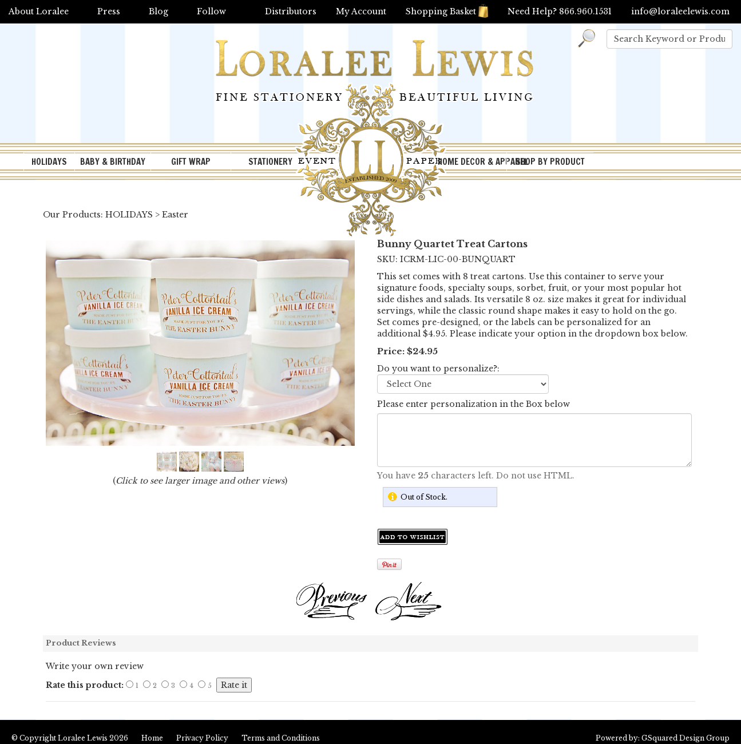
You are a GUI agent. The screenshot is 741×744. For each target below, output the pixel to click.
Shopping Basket (447, 11)
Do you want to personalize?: (438, 368)
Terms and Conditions (280, 738)
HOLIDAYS (49, 162)
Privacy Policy (202, 738)
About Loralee (39, 11)
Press (108, 11)
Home (152, 738)
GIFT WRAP (191, 162)
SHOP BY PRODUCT (550, 162)
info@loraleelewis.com (680, 11)
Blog (158, 11)
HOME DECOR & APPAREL (472, 162)
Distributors (290, 11)
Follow (211, 11)
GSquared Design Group (685, 738)
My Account (361, 11)
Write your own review (95, 666)
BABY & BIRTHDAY (112, 162)
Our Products (72, 214)
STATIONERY (270, 162)
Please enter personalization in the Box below (473, 404)
